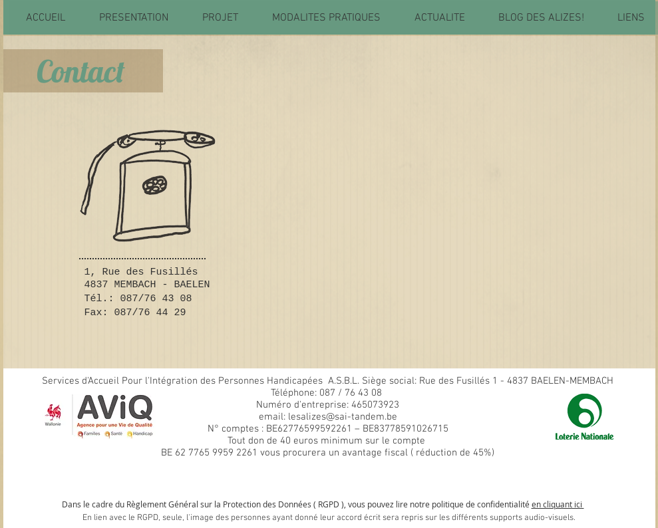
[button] (133, 18)
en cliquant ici (558, 504)
